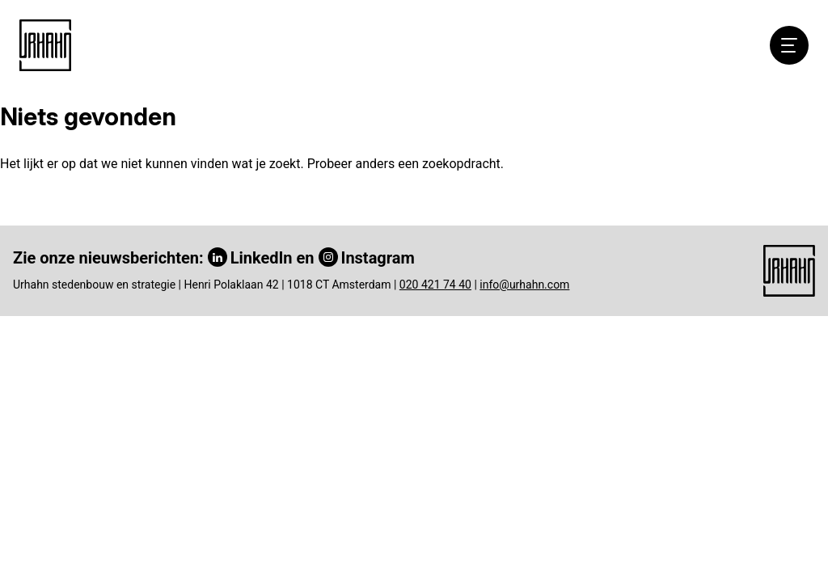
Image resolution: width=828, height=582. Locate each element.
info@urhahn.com (524, 284)
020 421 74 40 (435, 284)
